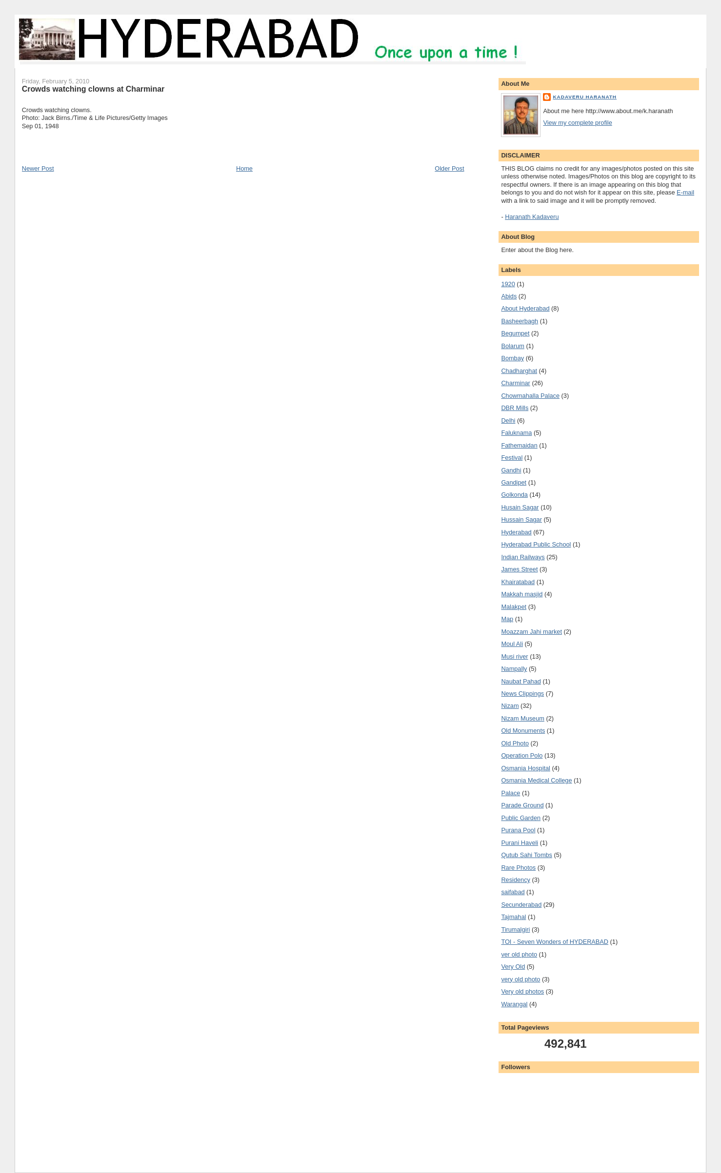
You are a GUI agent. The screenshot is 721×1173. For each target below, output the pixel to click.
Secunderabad (521, 904)
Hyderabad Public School (536, 544)
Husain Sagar (520, 507)
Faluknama (516, 432)
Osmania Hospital (525, 768)
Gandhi (511, 470)
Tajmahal (513, 916)
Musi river (514, 656)
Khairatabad (518, 582)
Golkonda (514, 494)
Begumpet (515, 333)
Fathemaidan (519, 445)
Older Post (449, 168)
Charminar (515, 383)
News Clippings (522, 693)
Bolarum (512, 346)
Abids (509, 296)
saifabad (512, 892)
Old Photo (515, 743)
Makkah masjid (521, 594)
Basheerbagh (519, 321)
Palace (510, 793)
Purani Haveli (519, 842)
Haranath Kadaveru (532, 216)
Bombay (512, 358)
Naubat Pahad (521, 681)
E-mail (685, 192)
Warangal (514, 1004)
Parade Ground (522, 805)
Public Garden (521, 817)
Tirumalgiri (515, 929)
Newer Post (38, 168)
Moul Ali (512, 643)
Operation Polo (521, 755)
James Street (519, 569)
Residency (515, 879)
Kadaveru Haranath (585, 96)
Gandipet (513, 482)
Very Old (513, 966)
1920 (508, 284)
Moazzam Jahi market (531, 631)
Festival (511, 457)
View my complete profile (577, 122)
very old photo (520, 979)
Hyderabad (516, 532)
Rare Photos (518, 867)
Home (244, 168)
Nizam (510, 705)
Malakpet (513, 606)
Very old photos (522, 991)
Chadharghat (519, 370)
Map (507, 619)
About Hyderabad (525, 308)
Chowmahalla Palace (530, 395)
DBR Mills (514, 407)
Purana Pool (518, 830)
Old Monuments (523, 730)
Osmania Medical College (536, 780)
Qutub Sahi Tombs (526, 855)
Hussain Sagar (521, 519)
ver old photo (519, 954)
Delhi (508, 420)
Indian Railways (522, 557)
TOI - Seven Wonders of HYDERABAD (554, 941)
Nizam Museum (522, 718)
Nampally (514, 668)
